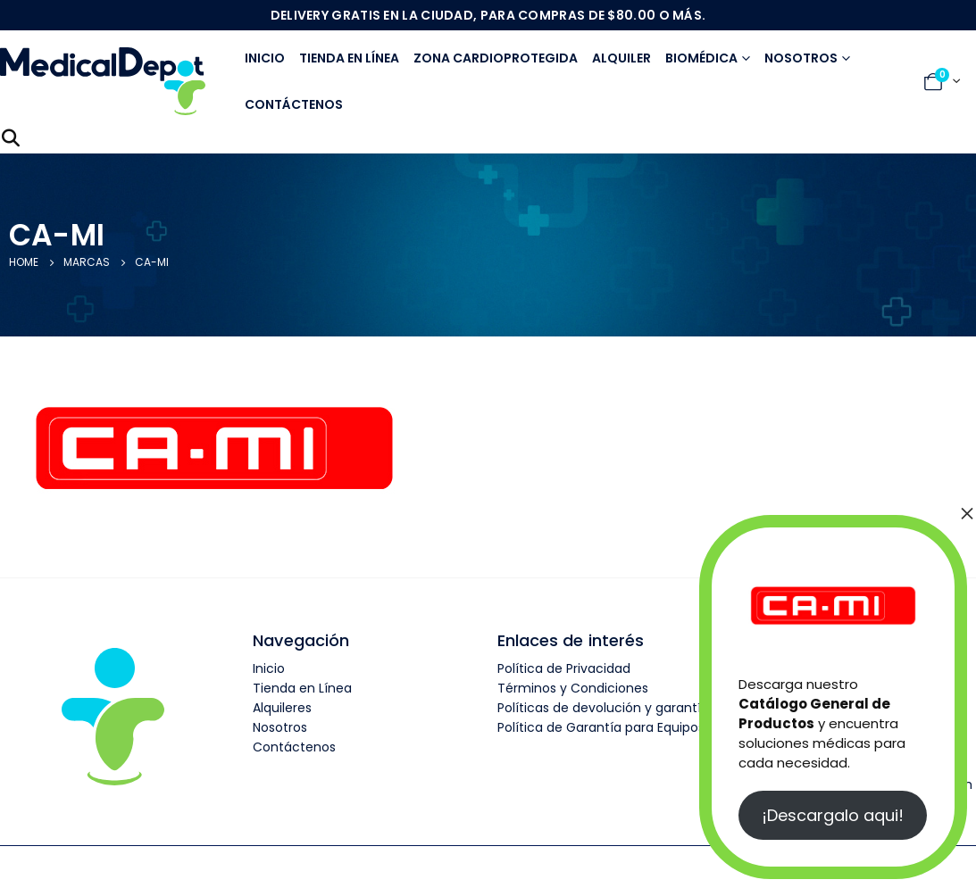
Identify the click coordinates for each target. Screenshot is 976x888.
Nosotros (801, 58)
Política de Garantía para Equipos (601, 727)
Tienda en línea (349, 58)
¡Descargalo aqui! (833, 815)
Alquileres (282, 708)
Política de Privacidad (563, 668)
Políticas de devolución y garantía (603, 708)
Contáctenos (294, 104)
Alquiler (621, 58)
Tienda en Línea (302, 688)
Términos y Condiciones (572, 688)
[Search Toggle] (10, 138)
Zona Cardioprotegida (495, 58)
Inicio (265, 58)
